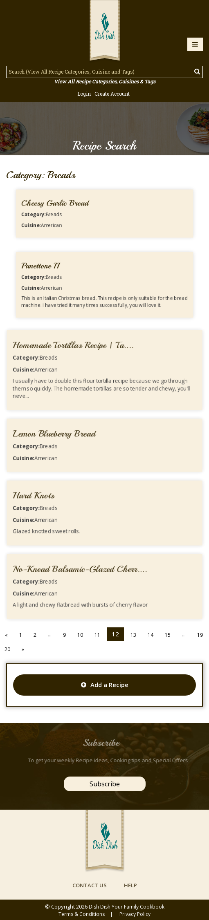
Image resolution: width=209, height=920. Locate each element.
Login (84, 93)
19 (200, 634)
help (130, 885)
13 (133, 634)
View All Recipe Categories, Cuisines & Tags (104, 81)
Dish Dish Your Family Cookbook (126, 906)
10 (80, 634)
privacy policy (135, 914)
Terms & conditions (81, 914)
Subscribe (105, 783)
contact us (89, 885)
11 (97, 634)
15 (168, 634)
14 (150, 634)
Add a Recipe (104, 684)
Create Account (112, 93)
